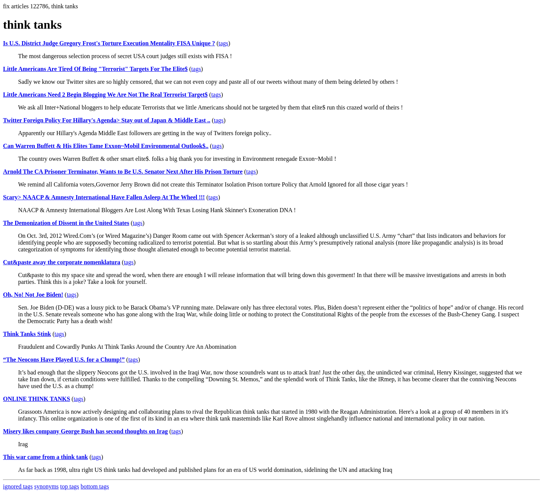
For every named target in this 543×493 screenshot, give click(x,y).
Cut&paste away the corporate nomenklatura (61, 262)
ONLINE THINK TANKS (36, 399)
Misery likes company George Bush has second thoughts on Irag (85, 431)
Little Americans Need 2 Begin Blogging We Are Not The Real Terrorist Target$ (105, 94)
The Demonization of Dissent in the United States (66, 223)
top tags (69, 486)
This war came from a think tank (45, 457)
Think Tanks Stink (27, 334)
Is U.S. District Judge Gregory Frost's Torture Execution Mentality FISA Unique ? (109, 43)
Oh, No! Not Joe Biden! (33, 294)
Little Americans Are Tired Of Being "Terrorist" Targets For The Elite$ (95, 69)
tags (224, 43)
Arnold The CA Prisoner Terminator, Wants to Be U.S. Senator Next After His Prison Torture (122, 171)
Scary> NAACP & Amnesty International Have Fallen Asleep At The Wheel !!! (104, 197)
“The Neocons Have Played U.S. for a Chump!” (64, 359)
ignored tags (18, 486)
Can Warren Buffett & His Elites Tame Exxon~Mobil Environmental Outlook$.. (106, 146)
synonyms (46, 486)
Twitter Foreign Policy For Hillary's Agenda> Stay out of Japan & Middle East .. (106, 120)
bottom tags (95, 486)
